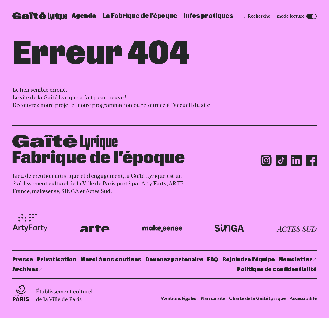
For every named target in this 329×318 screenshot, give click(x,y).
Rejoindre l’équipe (248, 259)
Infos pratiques (208, 16)
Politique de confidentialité (277, 269)
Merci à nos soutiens (110, 259)
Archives (25, 269)
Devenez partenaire (174, 259)
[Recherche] (257, 16)
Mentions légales (178, 298)
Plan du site (212, 298)
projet (62, 105)
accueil (183, 105)
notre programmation (105, 105)
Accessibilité (303, 298)
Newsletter (295, 259)
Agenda (84, 16)
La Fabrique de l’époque (139, 16)
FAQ (212, 259)
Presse (22, 259)
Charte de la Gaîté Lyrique (257, 298)
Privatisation (56, 259)
